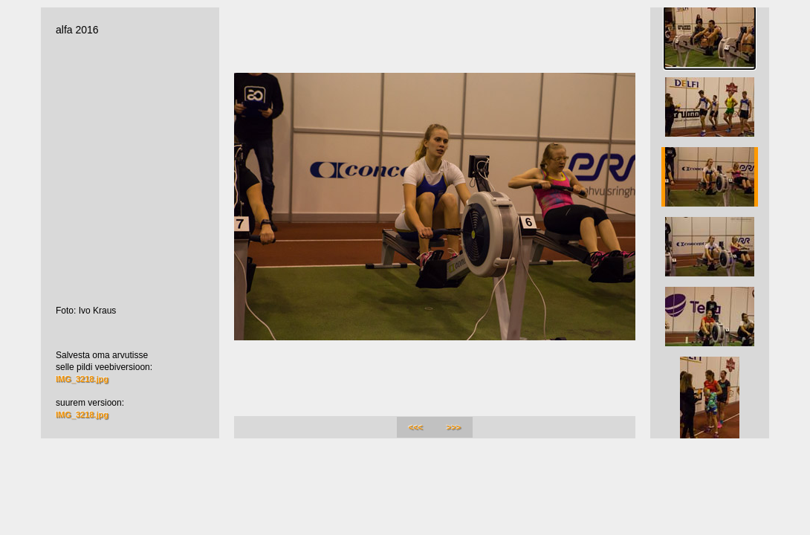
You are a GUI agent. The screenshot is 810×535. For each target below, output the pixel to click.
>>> (454, 427)
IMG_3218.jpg (82, 378)
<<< (416, 427)
